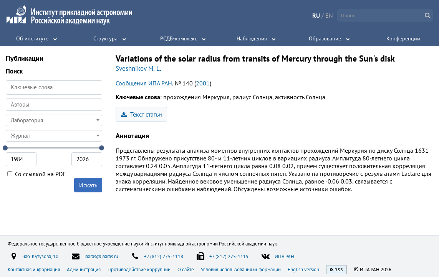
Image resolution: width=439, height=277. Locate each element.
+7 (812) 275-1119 (228, 256)
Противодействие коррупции (140, 269)
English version (304, 269)
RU (316, 15)
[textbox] (54, 120)
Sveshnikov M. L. (138, 68)
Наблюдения (252, 38)
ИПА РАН (284, 256)
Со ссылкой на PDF (36, 174)
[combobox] (54, 104)
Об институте (32, 38)
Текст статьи (141, 114)
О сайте (186, 269)
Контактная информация (34, 269)
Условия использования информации (241, 269)
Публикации (24, 58)
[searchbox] (54, 104)
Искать (88, 185)
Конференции (403, 38)
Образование (325, 38)
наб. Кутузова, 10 (40, 256)
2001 (203, 83)
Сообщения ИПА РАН (144, 83)
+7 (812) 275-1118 (163, 256)
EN (329, 15)
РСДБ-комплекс (178, 38)
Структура (105, 38)
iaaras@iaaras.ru (101, 256)
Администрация (84, 269)
